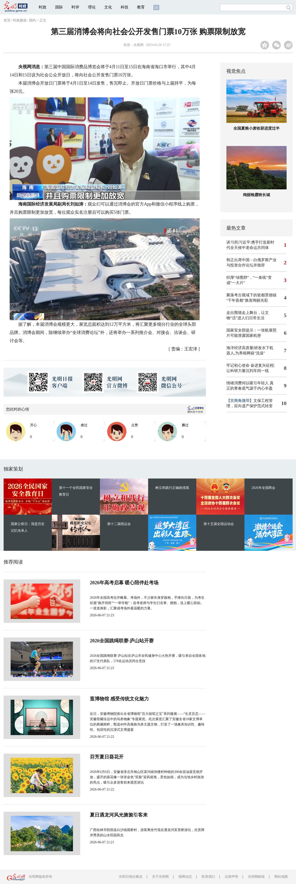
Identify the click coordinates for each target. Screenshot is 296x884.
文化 (108, 7)
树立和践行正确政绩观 (172, 488)
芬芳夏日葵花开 (91, 756)
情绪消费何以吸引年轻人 (247, 383)
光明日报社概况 (130, 876)
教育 (141, 7)
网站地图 (281, 876)
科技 (124, 7)
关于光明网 (160, 876)
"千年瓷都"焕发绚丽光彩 (247, 300)
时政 (42, 7)
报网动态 (185, 876)
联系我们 (208, 876)
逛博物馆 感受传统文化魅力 (103, 698)
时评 (75, 7)
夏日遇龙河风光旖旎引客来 (103, 815)
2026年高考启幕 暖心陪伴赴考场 (108, 582)
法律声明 (231, 876)
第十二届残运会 (119, 524)
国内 (32, 20)
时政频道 (19, 20)
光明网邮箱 (256, 876)
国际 (59, 7)
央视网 (138, 45)
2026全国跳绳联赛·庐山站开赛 (106, 640)
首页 (7, 20)
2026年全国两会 (263, 488)
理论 (92, 7)
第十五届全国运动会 (219, 524)
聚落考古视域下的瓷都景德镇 (251, 295)
